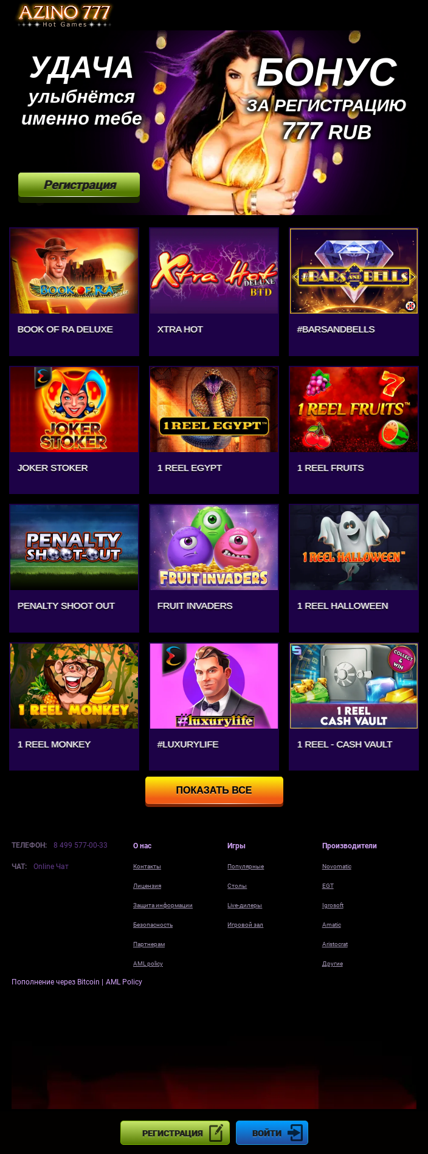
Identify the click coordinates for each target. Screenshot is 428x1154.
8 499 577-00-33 (81, 845)
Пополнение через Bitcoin (57, 982)
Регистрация (172, 1133)
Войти (266, 1133)
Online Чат (51, 866)
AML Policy (124, 982)
